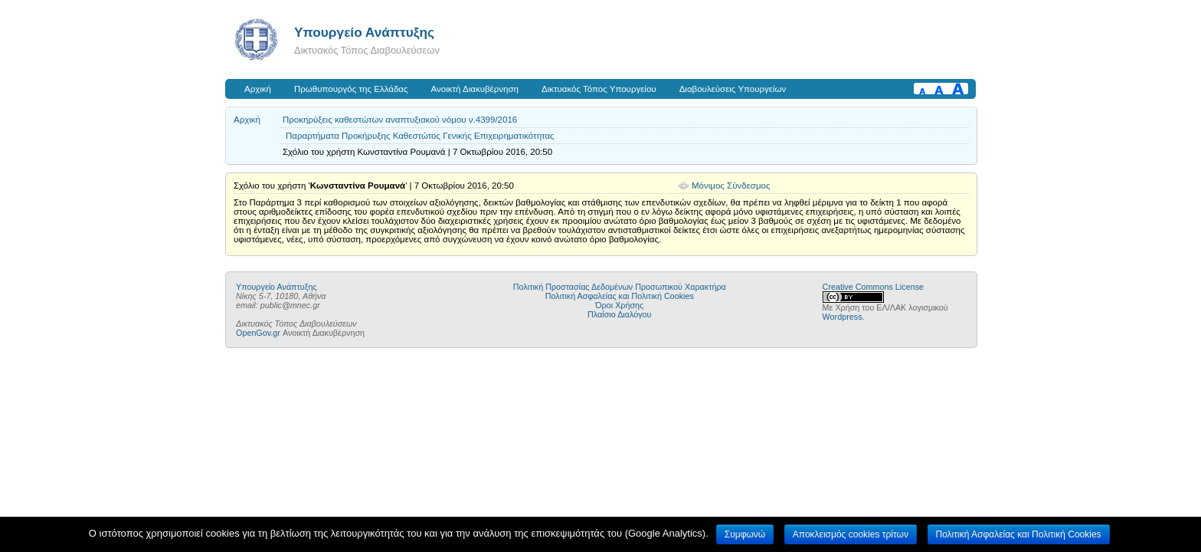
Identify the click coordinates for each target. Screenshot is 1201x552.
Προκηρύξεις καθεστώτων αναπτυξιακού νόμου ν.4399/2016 (400, 119)
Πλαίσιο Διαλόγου (619, 314)
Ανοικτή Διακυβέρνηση (475, 89)
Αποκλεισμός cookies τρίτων (850, 534)
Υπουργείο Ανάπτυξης (364, 32)
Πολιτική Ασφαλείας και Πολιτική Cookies (619, 296)
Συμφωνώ (745, 534)
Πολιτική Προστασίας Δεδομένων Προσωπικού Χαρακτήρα (619, 286)
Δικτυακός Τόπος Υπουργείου (599, 89)
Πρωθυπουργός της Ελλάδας (351, 89)
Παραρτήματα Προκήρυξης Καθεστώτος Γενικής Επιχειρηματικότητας (420, 135)
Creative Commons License (873, 286)
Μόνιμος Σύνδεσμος (731, 185)
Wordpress (842, 316)
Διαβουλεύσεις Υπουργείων (733, 89)
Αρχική (257, 89)
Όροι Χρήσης (619, 305)
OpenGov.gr (258, 332)
